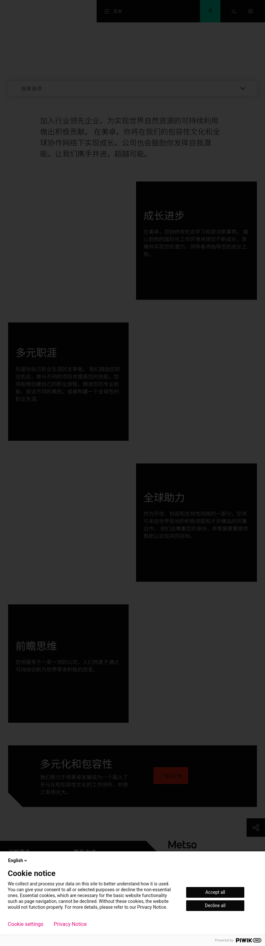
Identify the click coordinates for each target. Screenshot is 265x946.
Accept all (215, 892)
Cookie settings (25, 924)
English (18, 860)
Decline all (215, 905)
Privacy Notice (70, 924)
